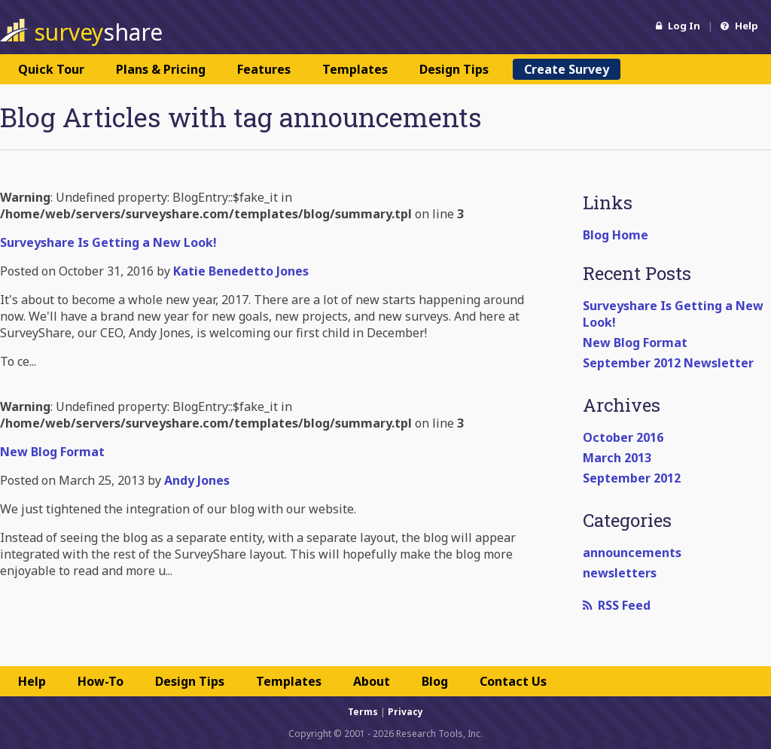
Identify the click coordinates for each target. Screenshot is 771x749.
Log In (678, 25)
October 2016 (623, 437)
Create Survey (566, 69)
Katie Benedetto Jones (241, 271)
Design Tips (454, 69)
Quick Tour (51, 69)
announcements (632, 552)
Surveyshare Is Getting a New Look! (108, 242)
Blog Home (615, 235)
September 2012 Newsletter (668, 363)
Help (739, 25)
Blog (435, 681)
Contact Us (513, 681)
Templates (355, 69)
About (371, 681)
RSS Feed (617, 605)
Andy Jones (197, 480)
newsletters (620, 573)
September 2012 (632, 478)
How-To (100, 681)
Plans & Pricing (161, 69)
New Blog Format (635, 342)
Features (264, 69)
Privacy (405, 711)
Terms (363, 711)
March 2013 (617, 457)
